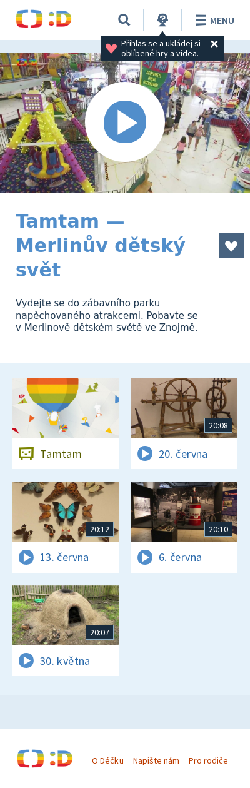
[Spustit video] (125, 123)
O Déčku (107, 760)
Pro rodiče (208, 760)
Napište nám (156, 760)
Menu (212, 20)
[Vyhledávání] (124, 20)
